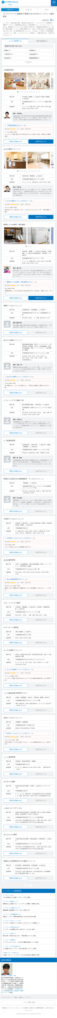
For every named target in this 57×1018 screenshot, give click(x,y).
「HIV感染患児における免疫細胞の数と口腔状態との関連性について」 (12, 990)
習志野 (8, 58)
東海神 (33, 50)
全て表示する (28, 62)
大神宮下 (8, 54)
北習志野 (33, 54)
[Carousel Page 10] (39, 92)
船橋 (7, 50)
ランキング (28, 9)
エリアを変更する (15, 41)
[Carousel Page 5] (27, 92)
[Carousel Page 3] (22, 92)
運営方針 (32, 1008)
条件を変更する (41, 41)
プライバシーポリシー (14, 1008)
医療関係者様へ (40, 1008)
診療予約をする (40, 141)
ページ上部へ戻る (29, 1002)
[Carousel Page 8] (34, 92)
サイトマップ (28, 1010)
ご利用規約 (25, 1008)
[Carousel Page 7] (32, 92)
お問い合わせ (49, 1008)
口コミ (47, 9)
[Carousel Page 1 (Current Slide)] (18, 92)
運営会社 (4, 1008)
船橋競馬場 (34, 58)
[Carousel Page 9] (36, 92)
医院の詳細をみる (15, 141)
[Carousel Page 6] (29, 92)
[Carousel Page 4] (25, 92)
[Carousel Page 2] (20, 92)
